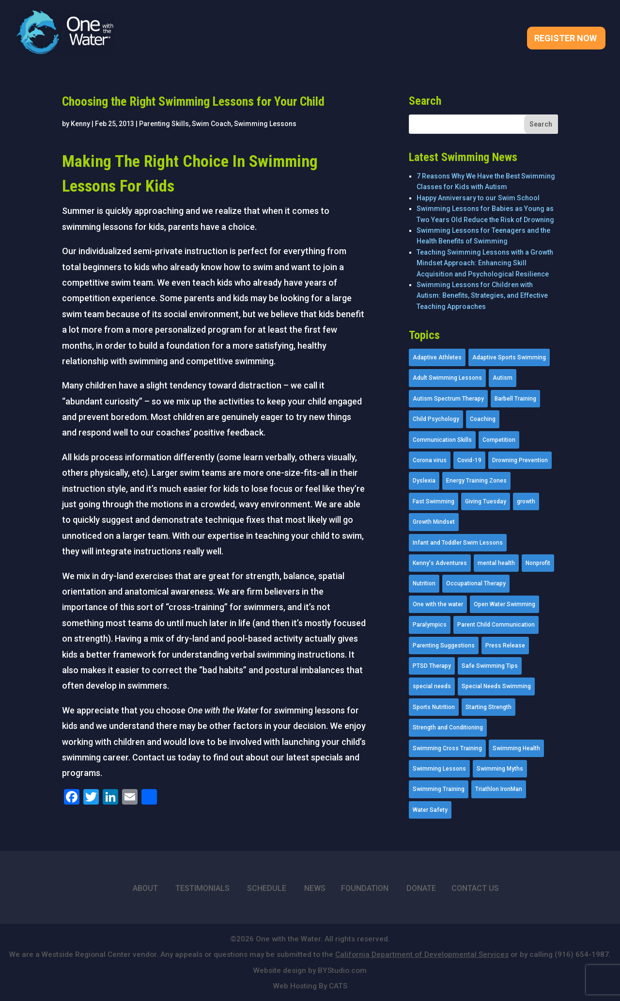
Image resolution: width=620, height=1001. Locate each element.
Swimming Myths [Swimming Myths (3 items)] (500, 768)
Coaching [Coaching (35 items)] (483, 419)
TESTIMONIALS (202, 888)
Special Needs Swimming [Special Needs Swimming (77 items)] (496, 686)
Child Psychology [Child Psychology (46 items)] (436, 419)
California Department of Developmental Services (422, 954)
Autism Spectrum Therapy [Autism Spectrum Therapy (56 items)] (448, 398)
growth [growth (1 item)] (526, 501)
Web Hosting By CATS (310, 986)
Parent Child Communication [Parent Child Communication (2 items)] (496, 624)
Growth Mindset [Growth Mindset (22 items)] (434, 521)
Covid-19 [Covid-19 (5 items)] (469, 460)
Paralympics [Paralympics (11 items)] (430, 624)
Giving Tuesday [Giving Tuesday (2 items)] (485, 501)
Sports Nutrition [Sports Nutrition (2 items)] (434, 707)
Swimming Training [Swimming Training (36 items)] (439, 789)
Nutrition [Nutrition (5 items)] (424, 583)
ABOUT (145, 888)
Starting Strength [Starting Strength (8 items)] (488, 707)
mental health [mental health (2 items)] (496, 563)
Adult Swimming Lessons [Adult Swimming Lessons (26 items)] (447, 377)
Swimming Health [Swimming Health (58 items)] (516, 748)
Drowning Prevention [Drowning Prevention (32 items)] (520, 460)
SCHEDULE (266, 888)
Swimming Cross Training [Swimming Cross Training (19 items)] (447, 748)
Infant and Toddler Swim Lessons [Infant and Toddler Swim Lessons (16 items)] (458, 542)
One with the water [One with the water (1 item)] (438, 604)
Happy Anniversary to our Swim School (478, 198)
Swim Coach (211, 124)
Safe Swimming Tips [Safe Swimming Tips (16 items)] (490, 665)
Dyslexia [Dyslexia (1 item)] (424, 480)
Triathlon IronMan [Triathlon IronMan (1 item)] (498, 789)
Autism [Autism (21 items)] (502, 377)
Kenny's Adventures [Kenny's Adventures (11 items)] (440, 563)
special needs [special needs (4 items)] (432, 686)
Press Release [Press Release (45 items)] (505, 645)
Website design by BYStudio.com (310, 970)
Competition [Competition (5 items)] (498, 439)
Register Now (565, 39)
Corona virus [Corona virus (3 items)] (430, 460)
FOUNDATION (364, 888)
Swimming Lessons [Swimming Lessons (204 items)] (439, 768)
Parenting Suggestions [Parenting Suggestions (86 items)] (444, 645)
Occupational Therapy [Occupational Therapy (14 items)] (476, 583)
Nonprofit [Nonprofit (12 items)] (538, 563)
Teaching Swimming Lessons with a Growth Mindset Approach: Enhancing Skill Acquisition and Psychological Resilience (485, 263)
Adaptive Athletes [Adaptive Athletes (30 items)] (437, 357)
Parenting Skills (164, 124)
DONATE (421, 888)
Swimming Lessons (265, 124)
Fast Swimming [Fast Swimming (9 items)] (433, 501)
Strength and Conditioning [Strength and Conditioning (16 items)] (448, 727)
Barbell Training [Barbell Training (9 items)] (515, 398)
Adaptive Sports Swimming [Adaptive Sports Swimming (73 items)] (509, 357)
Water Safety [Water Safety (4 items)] (430, 810)
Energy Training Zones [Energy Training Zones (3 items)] (476, 480)
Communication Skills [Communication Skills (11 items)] (442, 439)
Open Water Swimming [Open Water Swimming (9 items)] (504, 604)
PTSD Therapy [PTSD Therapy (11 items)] (432, 665)
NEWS (315, 888)
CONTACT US (475, 888)
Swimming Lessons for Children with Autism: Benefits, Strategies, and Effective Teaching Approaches (482, 295)
